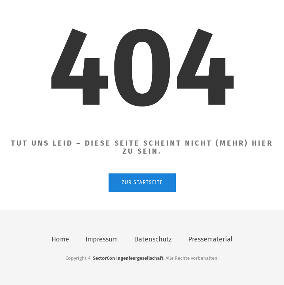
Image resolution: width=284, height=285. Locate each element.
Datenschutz (153, 239)
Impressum (102, 239)
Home (60, 239)
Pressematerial (210, 239)
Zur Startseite (142, 182)
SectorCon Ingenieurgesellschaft (128, 258)
